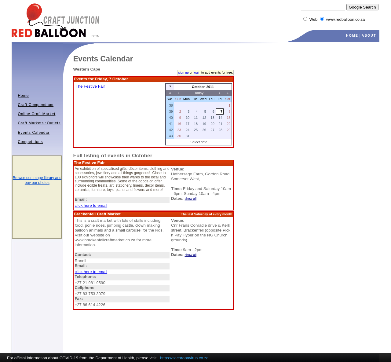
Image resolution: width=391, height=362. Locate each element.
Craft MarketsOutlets (39, 123)
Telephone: (85, 276)
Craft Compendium (35, 105)
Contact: (83, 254)
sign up (183, 72)
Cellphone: (85, 287)
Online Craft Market (36, 114)
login (196, 72)
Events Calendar (33, 132)
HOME (352, 35)
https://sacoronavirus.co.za (184, 358)
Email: (81, 199)
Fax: (79, 298)
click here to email (91, 205)
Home (23, 95)
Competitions (30, 142)
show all (191, 198)
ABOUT (369, 35)
